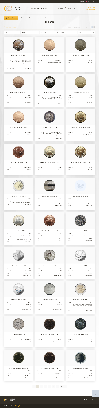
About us (86, 399)
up (95, 394)
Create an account (90, 9)
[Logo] (12, 8)
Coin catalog (11, 18)
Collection (44, 8)
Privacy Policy (19, 405)
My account (91, 7)
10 (61, 386)
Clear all (14, 27)
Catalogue (36, 8)
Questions (82, 1)
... (57, 386)
